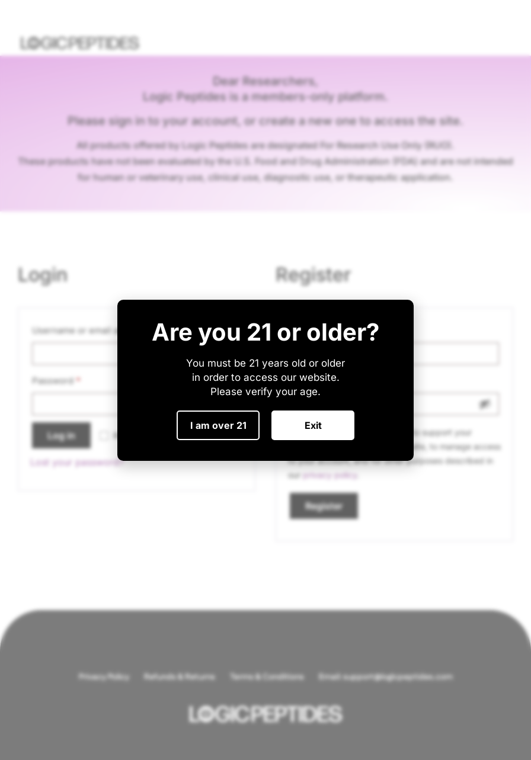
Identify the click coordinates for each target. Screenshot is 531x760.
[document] (265, 380)
